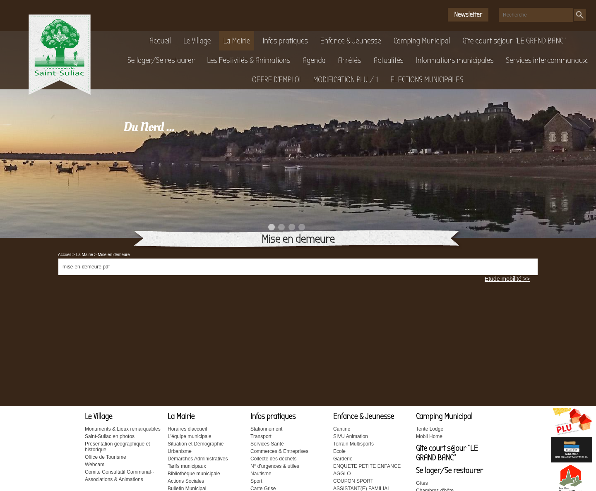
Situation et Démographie (195, 444)
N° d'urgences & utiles (274, 466)
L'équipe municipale (189, 436)
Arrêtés (349, 60)
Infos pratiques (285, 41)
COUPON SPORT (353, 481)
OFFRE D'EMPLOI (276, 79)
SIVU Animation (350, 436)
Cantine (341, 429)
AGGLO (342, 474)
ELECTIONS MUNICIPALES (426, 79)
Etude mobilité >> (507, 278)
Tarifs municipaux (187, 466)
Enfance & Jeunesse (350, 41)
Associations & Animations (114, 479)
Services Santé (267, 444)
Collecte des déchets (273, 459)
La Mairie (236, 41)
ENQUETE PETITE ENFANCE (367, 466)
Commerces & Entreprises (279, 451)
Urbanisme (180, 451)
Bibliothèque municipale (194, 474)
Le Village (197, 41)
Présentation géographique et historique (117, 447)
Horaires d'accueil (187, 429)
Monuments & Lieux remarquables (123, 429)
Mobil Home (429, 436)
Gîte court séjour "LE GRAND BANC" (514, 41)
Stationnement (266, 429)
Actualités (388, 60)
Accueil (160, 41)
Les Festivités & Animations (248, 60)
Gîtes (422, 483)
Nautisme (261, 474)
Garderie (343, 459)
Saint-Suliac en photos (110, 436)
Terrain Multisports (353, 444)
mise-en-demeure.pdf (86, 267)
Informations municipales (455, 60)
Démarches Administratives (198, 459)
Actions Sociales (186, 481)
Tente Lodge (429, 429)
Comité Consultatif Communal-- (119, 472)
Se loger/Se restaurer (161, 60)
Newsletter (468, 15)
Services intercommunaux (546, 60)
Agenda (314, 60)
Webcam (94, 464)
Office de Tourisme (105, 457)
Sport (256, 481)
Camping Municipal (422, 41)
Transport (261, 436)
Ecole (339, 451)
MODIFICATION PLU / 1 (345, 79)
